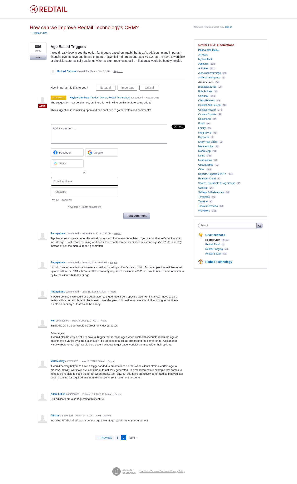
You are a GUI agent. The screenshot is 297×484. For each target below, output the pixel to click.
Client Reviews (206, 100)
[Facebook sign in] (67, 152)
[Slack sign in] (67, 163)
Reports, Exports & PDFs (212, 174)
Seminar (203, 187)
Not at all (107, 88)
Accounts (203, 63)
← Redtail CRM (38, 33)
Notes (201, 155)
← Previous (104, 437)
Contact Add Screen (209, 105)
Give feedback (215, 235)
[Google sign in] (101, 152)
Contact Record (207, 109)
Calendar (203, 96)
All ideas (203, 54)
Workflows (204, 210)
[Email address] (84, 181)
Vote (38, 57)
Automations (225, 45)
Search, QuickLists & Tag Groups (216, 183)
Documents (204, 118)
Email (201, 123)
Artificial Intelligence (209, 77)
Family (202, 128)
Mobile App (204, 151)
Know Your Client (207, 141)
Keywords (203, 137)
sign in (228, 27)
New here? (84, 206)
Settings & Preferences (211, 192)
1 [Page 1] (117, 437)
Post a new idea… (208, 50)
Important (129, 88)
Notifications (205, 160)
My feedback (205, 59)
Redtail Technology (218, 261)
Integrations (204, 132)
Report (117, 233)
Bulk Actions (205, 91)
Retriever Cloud (207, 178)
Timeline (203, 201)
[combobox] (228, 225)
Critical (152, 88)
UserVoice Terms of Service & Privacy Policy (162, 471)
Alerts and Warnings (209, 73)
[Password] (84, 191)
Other (201, 169)
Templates (204, 196)
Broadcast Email (207, 86)
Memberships (205, 146)
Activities (203, 68)
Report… (118, 71)
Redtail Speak (213, 253)
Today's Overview (208, 206)
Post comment (137, 215)
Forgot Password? (62, 199)
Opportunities (205, 164)
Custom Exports (207, 114)
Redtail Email (213, 244)
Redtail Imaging (214, 249)
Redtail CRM (206, 45)
